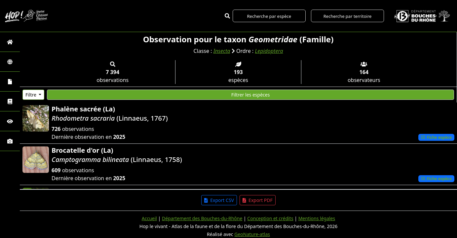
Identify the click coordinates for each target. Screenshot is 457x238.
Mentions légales (316, 218)
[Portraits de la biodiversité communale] (10, 81)
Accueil (149, 218)
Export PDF (258, 200)
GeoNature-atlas (252, 234)
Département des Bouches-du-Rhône (202, 218)
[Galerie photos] (10, 141)
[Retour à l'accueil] (10, 42)
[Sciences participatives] (10, 121)
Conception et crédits (270, 218)
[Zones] (10, 61)
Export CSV (219, 200)
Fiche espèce (436, 137)
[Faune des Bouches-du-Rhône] (10, 101)
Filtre (31, 95)
